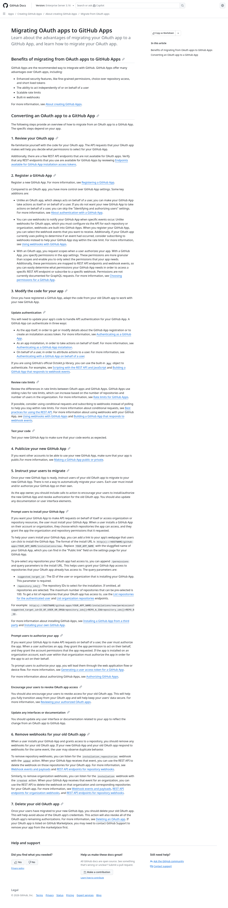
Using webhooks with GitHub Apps (44, 244)
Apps (11, 13)
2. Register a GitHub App (33, 175)
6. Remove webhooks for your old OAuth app (50, 734)
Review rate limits (25, 382)
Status (59, 895)
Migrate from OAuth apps (95, 13)
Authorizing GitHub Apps (102, 676)
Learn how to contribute (92, 877)
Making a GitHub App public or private (78, 460)
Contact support (161, 866)
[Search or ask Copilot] (130, 5)
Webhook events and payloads (31, 769)
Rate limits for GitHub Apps (110, 397)
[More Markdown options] (178, 33)
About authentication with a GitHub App (76, 212)
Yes (18, 862)
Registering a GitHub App (98, 182)
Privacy (50, 895)
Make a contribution (97, 872)
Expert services (85, 895)
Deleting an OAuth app (110, 819)
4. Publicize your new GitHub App (41, 448)
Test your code (23, 431)
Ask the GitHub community (167, 861)
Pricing (70, 895)
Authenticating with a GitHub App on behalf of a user (50, 356)
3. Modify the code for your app (39, 291)
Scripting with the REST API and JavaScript (79, 367)
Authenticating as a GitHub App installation (44, 347)
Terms (39, 895)
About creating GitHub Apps (61, 13)
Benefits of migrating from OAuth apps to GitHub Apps (68, 59)
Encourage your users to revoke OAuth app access (46, 687)
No (31, 862)
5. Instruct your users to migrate (40, 470)
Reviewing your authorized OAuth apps (66, 702)
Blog (98, 895)
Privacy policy (17, 868)
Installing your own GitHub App (44, 625)
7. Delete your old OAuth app (37, 804)
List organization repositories (75, 598)
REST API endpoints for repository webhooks (85, 769)
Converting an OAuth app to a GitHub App (55, 115)
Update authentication (28, 313)
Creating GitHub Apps (29, 13)
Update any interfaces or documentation (40, 712)
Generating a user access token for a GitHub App (92, 670)
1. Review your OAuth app (34, 138)
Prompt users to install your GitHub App (40, 512)
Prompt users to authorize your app (37, 636)
